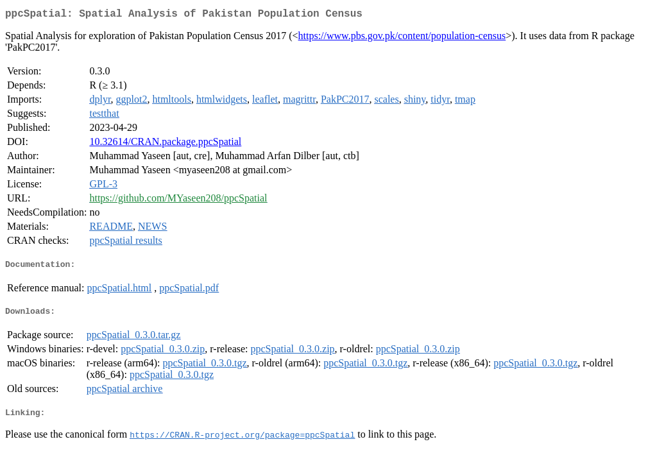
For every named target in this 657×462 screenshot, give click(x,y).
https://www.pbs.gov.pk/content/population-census (402, 38)
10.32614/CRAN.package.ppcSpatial (165, 144)
